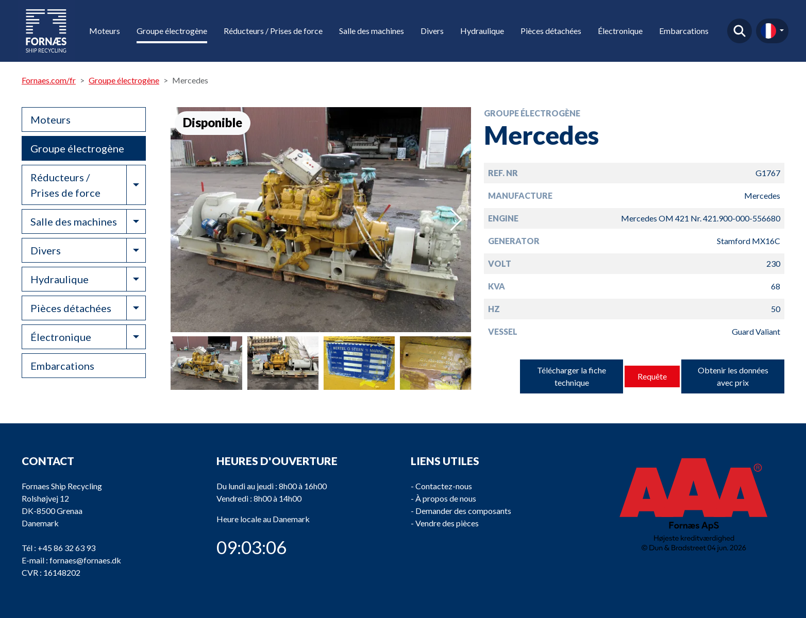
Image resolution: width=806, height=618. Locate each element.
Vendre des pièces (447, 523)
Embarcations (684, 31)
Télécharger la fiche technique (571, 376)
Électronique (620, 31)
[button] (456, 220)
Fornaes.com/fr (49, 80)
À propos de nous (445, 498)
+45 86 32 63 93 (66, 548)
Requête (652, 376)
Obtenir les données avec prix (733, 376)
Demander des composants (463, 511)
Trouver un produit (739, 31)
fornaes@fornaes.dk (85, 560)
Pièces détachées (550, 31)
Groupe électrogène (172, 31)
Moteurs (104, 31)
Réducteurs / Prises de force (273, 31)
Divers (432, 31)
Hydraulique (482, 31)
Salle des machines (371, 31)
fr (768, 31)
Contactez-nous (443, 486)
